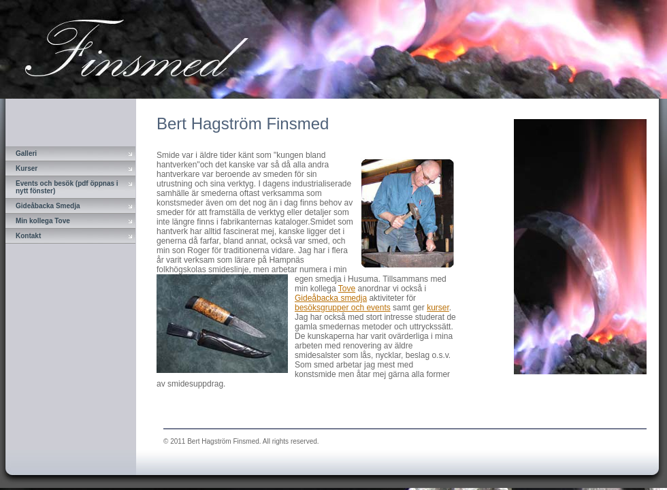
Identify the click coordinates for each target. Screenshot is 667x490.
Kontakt (28, 236)
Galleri (26, 153)
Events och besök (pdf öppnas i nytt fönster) (67, 187)
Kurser (26, 168)
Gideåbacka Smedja (48, 206)
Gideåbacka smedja (331, 298)
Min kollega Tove (43, 221)
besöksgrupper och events (343, 307)
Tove (346, 288)
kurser (438, 307)
